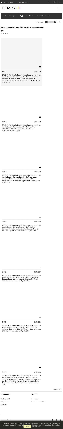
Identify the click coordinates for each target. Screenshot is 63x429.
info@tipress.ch (24, 2)
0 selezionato (40, 22)
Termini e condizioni (39, 402)
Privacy (36, 399)
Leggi (49, 425)
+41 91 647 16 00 (8, 2)
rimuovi (27, 426)
